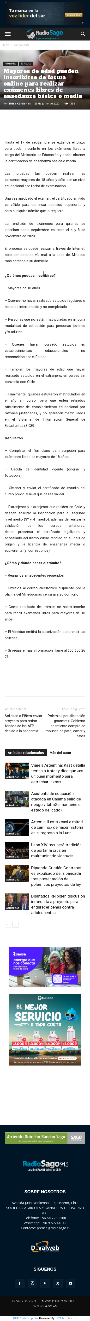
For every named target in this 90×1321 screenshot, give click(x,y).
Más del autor (60, 753)
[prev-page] (8, 925)
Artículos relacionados (26, 753)
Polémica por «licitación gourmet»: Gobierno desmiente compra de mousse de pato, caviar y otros (65, 726)
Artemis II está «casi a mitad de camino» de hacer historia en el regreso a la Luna (57, 827)
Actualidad (21, 45)
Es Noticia (26, 63)
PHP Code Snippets (25, 1318)
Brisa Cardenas (20, 103)
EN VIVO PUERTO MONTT (57, 1301)
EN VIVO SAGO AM (45, 1306)
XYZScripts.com (66, 1318)
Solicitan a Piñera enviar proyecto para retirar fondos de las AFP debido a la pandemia (23, 723)
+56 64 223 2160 (53, 1218)
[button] (7, 34)
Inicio (6, 45)
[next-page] (15, 925)
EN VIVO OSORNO (24, 1301)
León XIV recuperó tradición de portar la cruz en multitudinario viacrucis (56, 850)
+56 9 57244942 (53, 1223)
